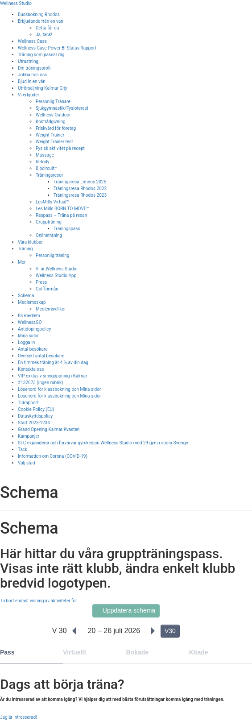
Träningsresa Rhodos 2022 (80, 188)
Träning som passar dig (41, 54)
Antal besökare (33, 349)
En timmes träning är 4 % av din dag (53, 362)
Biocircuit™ (46, 168)
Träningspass (67, 228)
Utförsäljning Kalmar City (42, 88)
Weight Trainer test (54, 141)
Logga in (26, 342)
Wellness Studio (16, 3)
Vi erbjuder (28, 94)
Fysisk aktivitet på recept (60, 148)
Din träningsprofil (35, 68)
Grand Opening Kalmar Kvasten (48, 429)
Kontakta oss (31, 369)
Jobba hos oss (32, 74)
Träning (25, 248)
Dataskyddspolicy (35, 416)
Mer (21, 262)
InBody (43, 161)
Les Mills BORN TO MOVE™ (62, 208)
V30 (170, 630)
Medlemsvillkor (51, 309)
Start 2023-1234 (34, 422)
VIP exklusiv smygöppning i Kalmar (52, 375)
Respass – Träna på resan (61, 215)
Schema (26, 295)
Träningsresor (49, 175)
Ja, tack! (44, 34)
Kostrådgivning (51, 121)
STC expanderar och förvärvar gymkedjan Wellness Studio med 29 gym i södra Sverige (103, 442)
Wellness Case (32, 41)
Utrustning (28, 61)
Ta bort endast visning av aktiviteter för (38, 600)
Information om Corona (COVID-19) (52, 456)
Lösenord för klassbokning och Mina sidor (59, 389)
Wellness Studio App (56, 275)
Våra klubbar (30, 242)
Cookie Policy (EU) (36, 409)
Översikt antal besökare (41, 355)
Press (41, 282)
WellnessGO (30, 322)
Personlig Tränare (53, 101)
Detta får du (47, 27)
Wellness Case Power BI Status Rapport (57, 48)
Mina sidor (28, 335)
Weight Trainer (50, 135)
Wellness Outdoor (53, 114)
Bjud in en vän (31, 81)
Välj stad (26, 462)
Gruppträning (49, 222)
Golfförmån (47, 288)
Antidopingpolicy (34, 329)
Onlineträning (49, 235)
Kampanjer (28, 436)
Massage (45, 155)
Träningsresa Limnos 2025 (80, 181)
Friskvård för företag (56, 128)
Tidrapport (28, 402)
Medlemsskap (32, 302)
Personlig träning (52, 255)
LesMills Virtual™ (52, 201)
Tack (22, 449)
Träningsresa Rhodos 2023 (80, 195)
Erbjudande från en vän (40, 21)
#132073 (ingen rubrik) (40, 382)
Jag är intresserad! (18, 717)
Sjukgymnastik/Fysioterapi (62, 108)
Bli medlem (29, 315)
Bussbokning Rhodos (39, 14)
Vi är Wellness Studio (57, 268)
